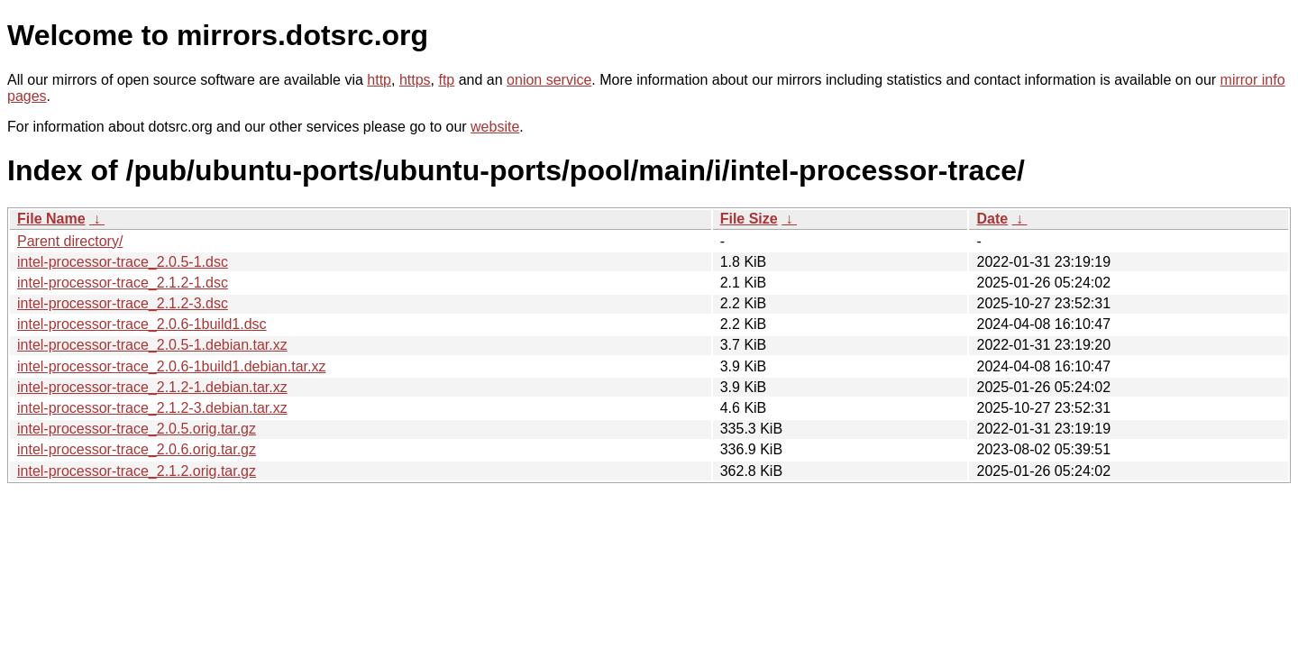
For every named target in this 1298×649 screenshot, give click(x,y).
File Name (51, 218)
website (495, 126)
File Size (749, 218)
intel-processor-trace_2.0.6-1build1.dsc (142, 324)
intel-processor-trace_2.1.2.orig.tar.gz (136, 471)
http (379, 79)
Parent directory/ (70, 241)
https (415, 79)
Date (992, 218)
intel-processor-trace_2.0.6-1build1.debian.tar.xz (171, 366)
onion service (549, 79)
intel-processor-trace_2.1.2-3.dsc (122, 303)
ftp (446, 79)
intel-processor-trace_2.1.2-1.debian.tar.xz (152, 387)
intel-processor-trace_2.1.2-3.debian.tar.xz (152, 408)
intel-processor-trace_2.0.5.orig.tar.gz (136, 428)
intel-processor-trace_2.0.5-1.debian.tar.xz (152, 344)
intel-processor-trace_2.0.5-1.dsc (122, 262)
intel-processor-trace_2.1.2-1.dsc (122, 282)
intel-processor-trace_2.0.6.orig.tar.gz (136, 449)
